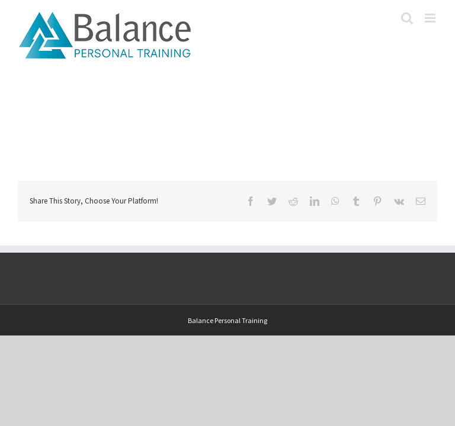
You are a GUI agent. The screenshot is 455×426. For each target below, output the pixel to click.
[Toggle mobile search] (407, 18)
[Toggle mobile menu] (431, 18)
